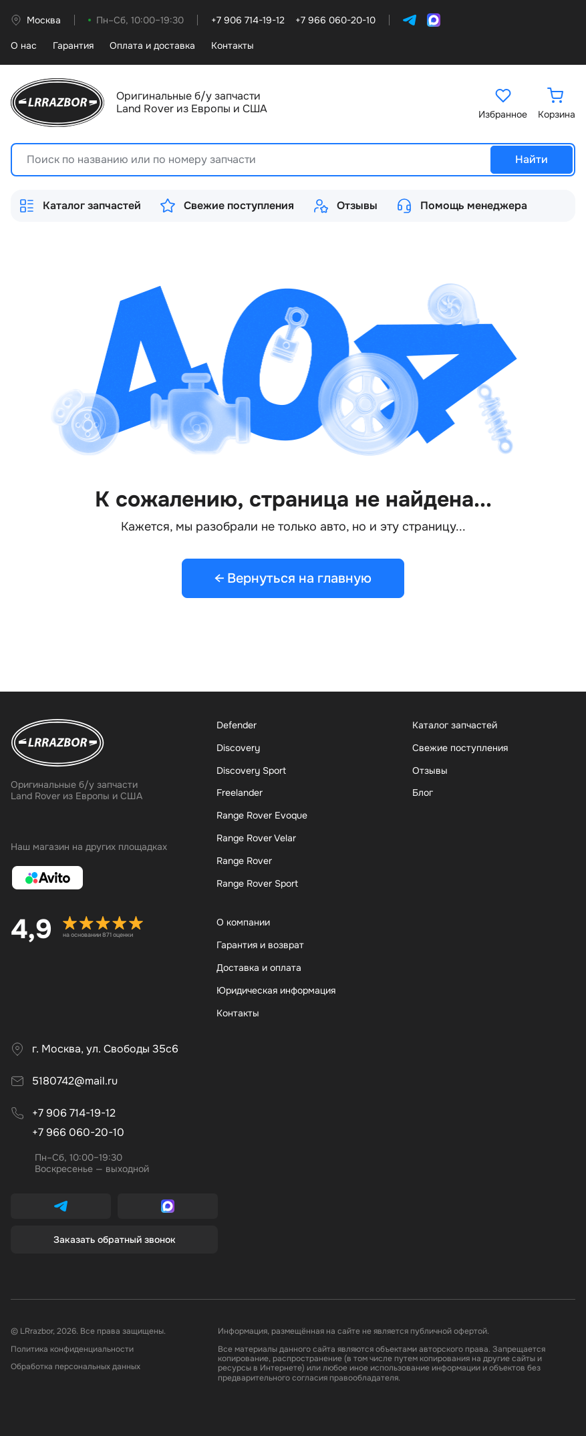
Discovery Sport (251, 770)
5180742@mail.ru (75, 1081)
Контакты (232, 45)
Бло (422, 792)
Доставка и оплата (258, 968)
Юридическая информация (275, 990)
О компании (243, 922)
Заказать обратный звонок (114, 1240)
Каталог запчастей (80, 206)
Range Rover (244, 861)
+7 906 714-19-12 (74, 1113)
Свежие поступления (227, 206)
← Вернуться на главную (293, 578)
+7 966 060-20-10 (78, 1132)
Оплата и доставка (152, 45)
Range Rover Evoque (261, 815)
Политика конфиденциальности (72, 1349)
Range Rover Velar (256, 838)
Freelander (239, 792)
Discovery (238, 748)
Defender (236, 725)
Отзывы (345, 206)
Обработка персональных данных (75, 1366)
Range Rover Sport (257, 883)
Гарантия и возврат (260, 945)
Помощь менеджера (461, 206)
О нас (24, 45)
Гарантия (73, 45)
